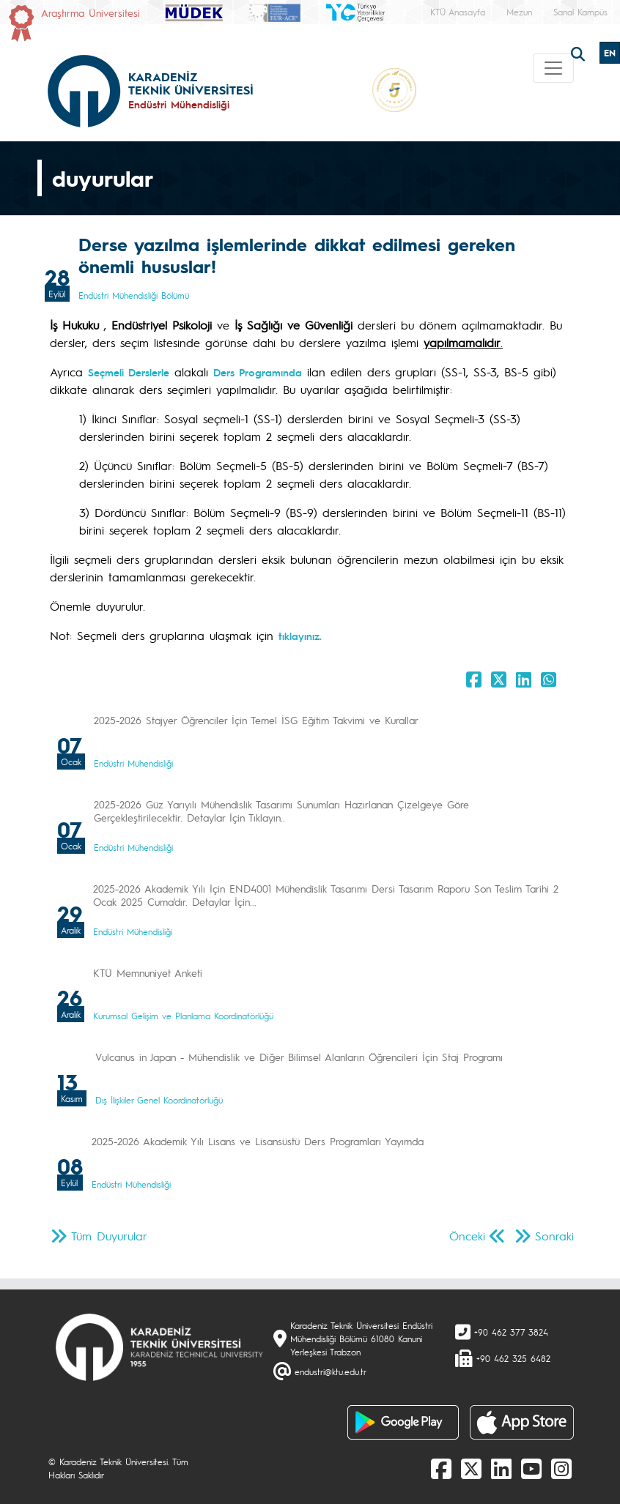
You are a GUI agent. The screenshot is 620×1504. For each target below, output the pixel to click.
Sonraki (554, 1235)
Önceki (467, 1235)
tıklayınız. (300, 635)
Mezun (519, 12)
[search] (580, 53)
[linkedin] (501, 1468)
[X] (471, 1468)
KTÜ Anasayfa (457, 12)
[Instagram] (561, 1468)
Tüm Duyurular (109, 1235)
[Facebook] (441, 1468)
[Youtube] (531, 1468)
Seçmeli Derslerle (128, 372)
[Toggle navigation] (553, 68)
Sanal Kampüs (580, 12)
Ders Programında (257, 372)
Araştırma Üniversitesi (90, 12)
